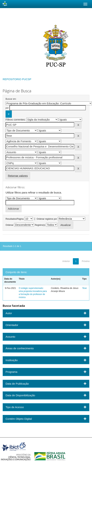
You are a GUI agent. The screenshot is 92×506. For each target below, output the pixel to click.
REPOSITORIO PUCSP (17, 79)
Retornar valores (18, 175)
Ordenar (9, 225)
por (7, 108)
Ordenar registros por (47, 219)
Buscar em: (11, 99)
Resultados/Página (15, 219)
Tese (84, 288)
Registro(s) (40, 225)
